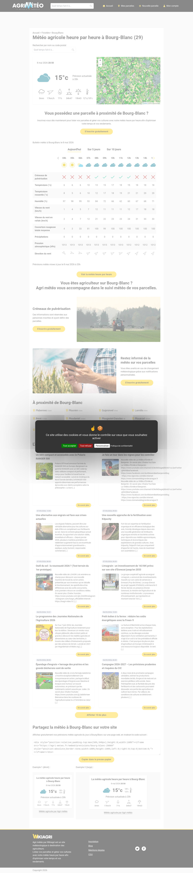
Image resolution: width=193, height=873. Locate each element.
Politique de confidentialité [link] (121, 446)
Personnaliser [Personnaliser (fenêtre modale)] (102, 446)
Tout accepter (69, 446)
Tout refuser (86, 446)
